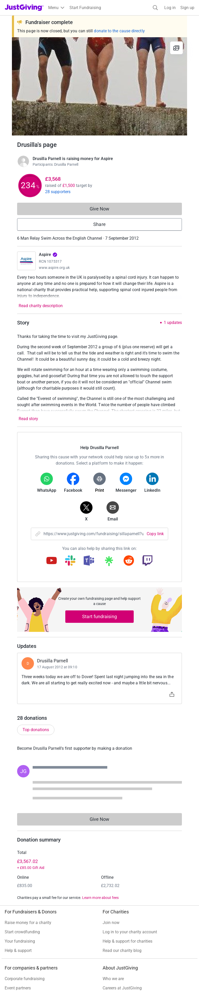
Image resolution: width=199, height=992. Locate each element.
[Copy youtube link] (51, 561)
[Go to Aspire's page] (26, 261)
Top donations (36, 729)
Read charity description (41, 305)
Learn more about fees (100, 898)
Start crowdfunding (22, 931)
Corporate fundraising (25, 978)
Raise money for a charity (28, 922)
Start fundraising (99, 616)
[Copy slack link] (70, 561)
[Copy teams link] (89, 561)
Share (99, 224)
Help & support (18, 950)
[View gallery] (176, 47)
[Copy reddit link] (129, 561)
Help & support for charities (127, 941)
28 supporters (57, 191)
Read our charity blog (122, 950)
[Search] (155, 7)
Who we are (113, 978)
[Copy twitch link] (147, 561)
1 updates (173, 322)
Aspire (48, 254)
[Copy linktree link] (108, 562)
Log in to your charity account (130, 931)
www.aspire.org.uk (54, 268)
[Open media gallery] (99, 86)
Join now (111, 922)
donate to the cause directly (119, 30)
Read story (28, 418)
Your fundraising (20, 941)
